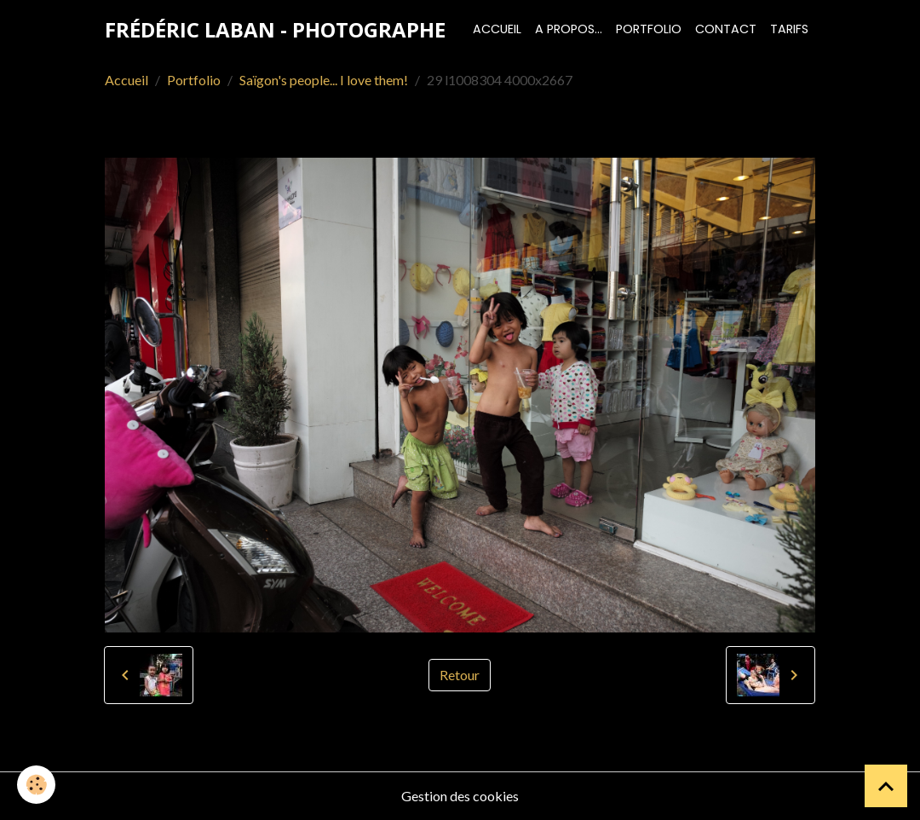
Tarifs (789, 29)
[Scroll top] (886, 786)
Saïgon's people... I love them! (323, 80)
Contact (725, 29)
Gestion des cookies (460, 796)
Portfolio (648, 29)
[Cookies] (36, 784)
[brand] (275, 29)
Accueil (497, 29)
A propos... (568, 29)
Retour (460, 675)
